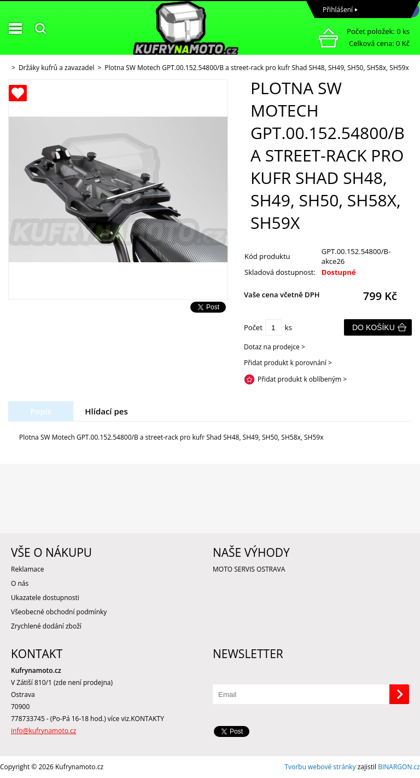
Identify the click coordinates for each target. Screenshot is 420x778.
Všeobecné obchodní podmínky (59, 611)
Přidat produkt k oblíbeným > (302, 379)
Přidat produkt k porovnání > (288, 362)
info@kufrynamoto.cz (43, 730)
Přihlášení (338, 9)
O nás (19, 583)
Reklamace (27, 569)
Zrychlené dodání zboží (46, 626)
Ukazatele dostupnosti (45, 597)
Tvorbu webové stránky (319, 766)
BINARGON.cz (399, 766)
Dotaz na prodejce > (274, 346)
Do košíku (373, 327)
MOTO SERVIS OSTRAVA (249, 569)
